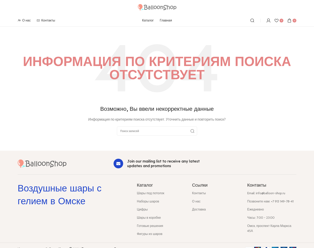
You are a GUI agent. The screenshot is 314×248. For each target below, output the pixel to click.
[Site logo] (157, 7)
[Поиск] (252, 20)
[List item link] (161, 193)
